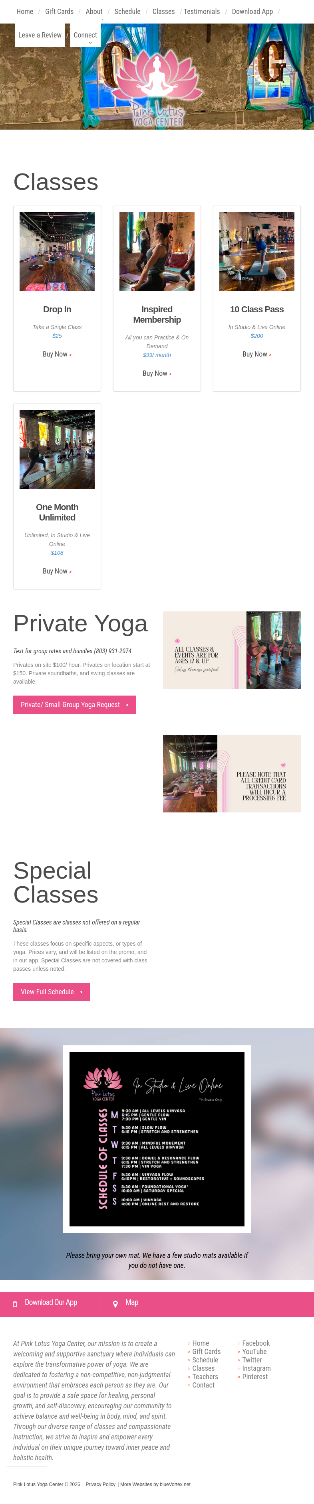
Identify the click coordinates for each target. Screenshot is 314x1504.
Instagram (256, 1368)
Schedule (127, 15)
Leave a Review (40, 39)
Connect (85, 39)
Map (131, 1302)
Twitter (252, 1360)
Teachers (206, 1376)
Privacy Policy (100, 1484)
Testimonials (202, 15)
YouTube (254, 1351)
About (94, 15)
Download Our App (51, 1302)
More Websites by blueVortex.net (155, 1484)
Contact (204, 1385)
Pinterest (255, 1376)
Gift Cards (59, 15)
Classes (164, 15)
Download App (253, 15)
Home (25, 15)
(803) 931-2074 (112, 651)
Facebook (256, 1343)
